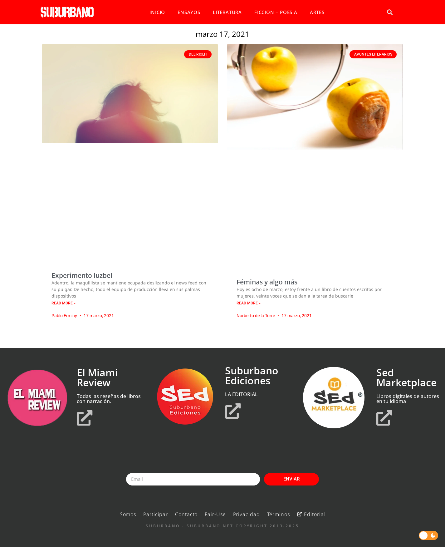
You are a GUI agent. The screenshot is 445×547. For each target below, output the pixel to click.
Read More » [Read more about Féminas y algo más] (249, 303)
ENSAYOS (189, 12)
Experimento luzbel (81, 275)
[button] (389, 12)
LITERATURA (227, 12)
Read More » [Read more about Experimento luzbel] (63, 303)
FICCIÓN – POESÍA (275, 12)
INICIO (157, 12)
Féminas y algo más (267, 282)
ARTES (317, 12)
